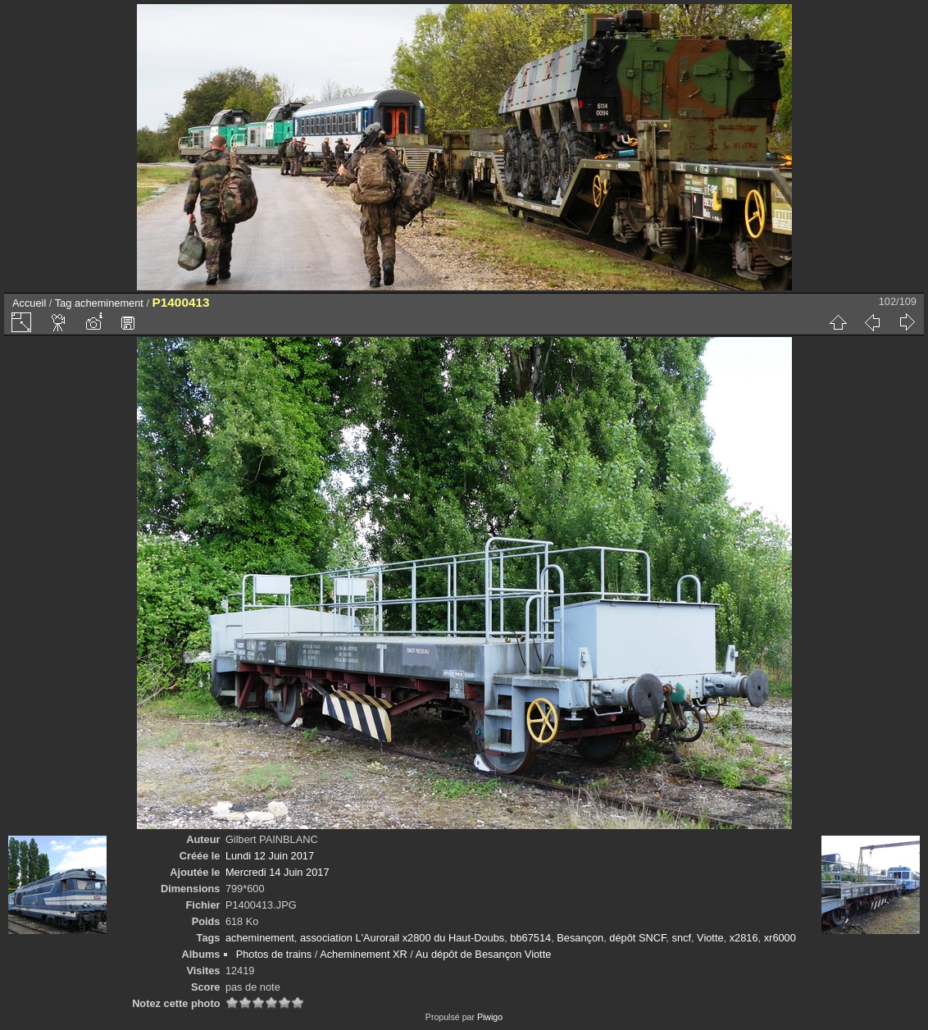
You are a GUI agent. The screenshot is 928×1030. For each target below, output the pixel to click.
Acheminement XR (363, 954)
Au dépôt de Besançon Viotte (484, 954)
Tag (63, 303)
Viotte (710, 938)
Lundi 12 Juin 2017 (269, 856)
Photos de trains (274, 954)
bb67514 (530, 938)
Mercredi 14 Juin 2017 (277, 872)
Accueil (29, 303)
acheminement (109, 303)
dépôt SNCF (637, 938)
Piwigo (490, 1017)
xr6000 (780, 938)
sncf (680, 938)
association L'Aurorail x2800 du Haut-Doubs (402, 938)
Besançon (580, 938)
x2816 (744, 938)
